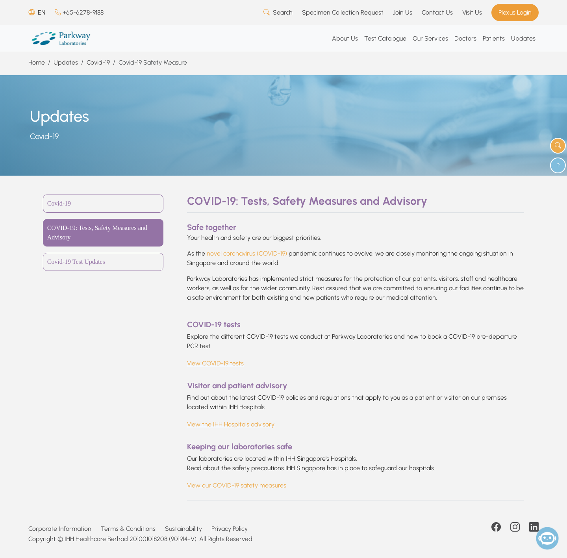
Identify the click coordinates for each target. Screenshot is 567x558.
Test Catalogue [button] (385, 38)
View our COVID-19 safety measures (236, 485)
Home (36, 62)
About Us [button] (345, 38)
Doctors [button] (465, 38)
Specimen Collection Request (343, 12)
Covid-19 (98, 62)
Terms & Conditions (128, 528)
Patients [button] (494, 38)
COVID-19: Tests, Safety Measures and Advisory (97, 232)
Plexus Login (515, 12)
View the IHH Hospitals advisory (230, 424)
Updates (66, 62)
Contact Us (437, 12)
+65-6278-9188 (79, 12)
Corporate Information (59, 528)
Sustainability (183, 528)
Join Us (402, 12)
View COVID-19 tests (215, 363)
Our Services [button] (430, 38)
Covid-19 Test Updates (76, 261)
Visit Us (472, 12)
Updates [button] (523, 38)
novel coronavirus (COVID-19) (247, 253)
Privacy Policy (229, 528)
